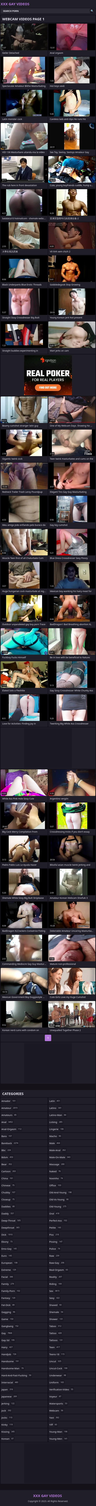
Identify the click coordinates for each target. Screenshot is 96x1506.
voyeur (55, 1396)
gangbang (10, 1326)
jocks (7, 1417)
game (7, 1319)
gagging (8, 1312)
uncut (55, 1361)
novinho (56, 1178)
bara (7, 1136)
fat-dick (8, 1305)
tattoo (55, 1333)
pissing (56, 1241)
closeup (8, 1199)
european (9, 1262)
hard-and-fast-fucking (16, 1375)
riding (55, 1283)
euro (7, 1255)
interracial (10, 1382)
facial (7, 1276)
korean (7, 1438)
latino (55, 1108)
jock (6, 1410)
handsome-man (12, 1368)
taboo (55, 1326)
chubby (8, 1192)
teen (55, 1347)
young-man (58, 1431)
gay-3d (8, 1340)
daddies (8, 1206)
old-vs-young (59, 1199)
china (7, 1178)
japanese (9, 1396)
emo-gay (9, 1248)
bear (7, 1164)
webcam (56, 1410)
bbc (6, 1150)
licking (56, 1122)
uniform (57, 1382)
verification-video (61, 1389)
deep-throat (11, 1220)
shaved (55, 1305)
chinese (8, 1185)
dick (7, 1234)
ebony (7, 1241)
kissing (8, 1431)
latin (55, 1101)
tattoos (56, 1340)
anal (7, 1122)
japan (7, 1389)
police (55, 1248)
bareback (10, 1143)
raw (54, 1255)
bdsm (7, 1157)
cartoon (8, 1171)
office (55, 1185)
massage (57, 1164)
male (55, 1143)
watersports (58, 1403)
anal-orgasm (11, 1129)
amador (8, 1101)
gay (7, 1333)
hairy (7, 1347)
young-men (58, 1438)
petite (55, 1227)
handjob (9, 1354)
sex (54, 1291)
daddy (8, 1213)
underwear (58, 1375)
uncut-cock (58, 1368)
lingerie (56, 1129)
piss (54, 1234)
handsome (10, 1361)
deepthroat (10, 1227)
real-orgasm (59, 1269)
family (8, 1283)
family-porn (11, 1291)
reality (56, 1276)
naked (55, 1171)
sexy (54, 1298)
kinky (7, 1424)
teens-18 (57, 1354)
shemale (56, 1312)
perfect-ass (58, 1220)
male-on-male (60, 1157)
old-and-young (60, 1192)
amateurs (9, 1115)
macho (55, 1136)
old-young (58, 1206)
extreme (9, 1269)
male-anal (57, 1150)
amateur (9, 1108)
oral (54, 1213)
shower (56, 1319)
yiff (53, 1424)
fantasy (8, 1298)
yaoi (54, 1417)
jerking (8, 1403)
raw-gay (57, 1262)
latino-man (58, 1115)
